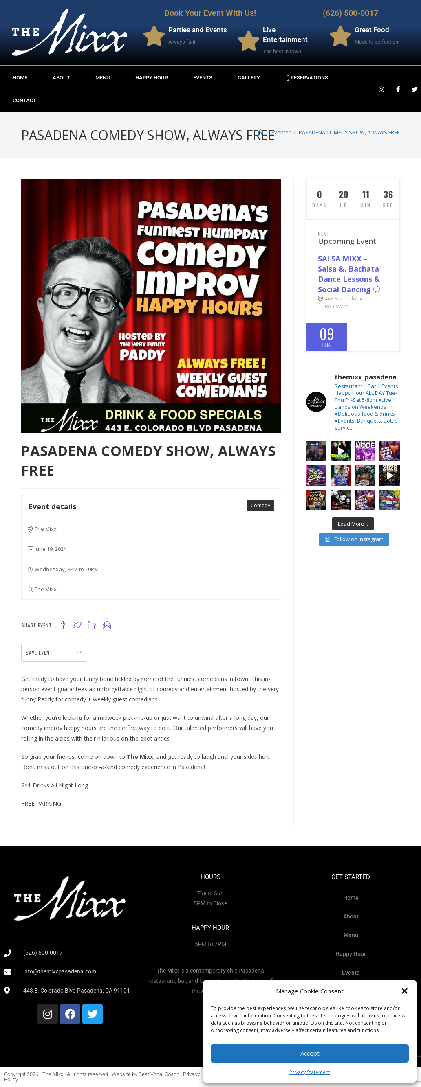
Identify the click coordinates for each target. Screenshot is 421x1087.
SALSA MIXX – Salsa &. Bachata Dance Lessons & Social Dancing (349, 274)
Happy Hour (151, 78)
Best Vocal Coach (159, 1074)
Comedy (260, 505)
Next (324, 233)
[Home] (260, 132)
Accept (310, 1053)
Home (20, 78)
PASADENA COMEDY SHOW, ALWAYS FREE (349, 132)
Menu (102, 78)
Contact (24, 100)
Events (202, 78)
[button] (405, 991)
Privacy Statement (309, 1072)
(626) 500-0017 (350, 13)
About (61, 78)
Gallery (249, 78)
